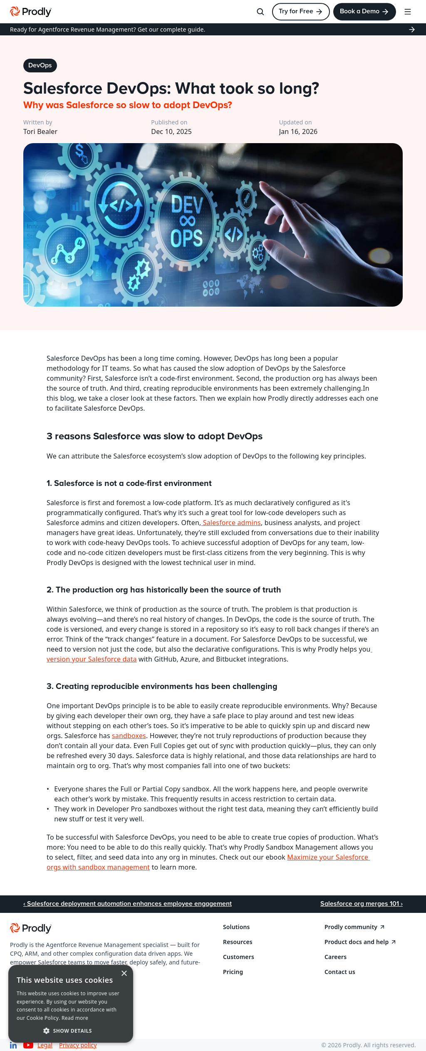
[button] (71, 1030)
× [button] (124, 974)
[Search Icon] (260, 11)
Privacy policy (78, 1045)
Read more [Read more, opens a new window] (75, 1017)
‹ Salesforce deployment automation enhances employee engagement (127, 904)
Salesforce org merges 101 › (361, 904)
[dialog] (70, 1004)
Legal (44, 1045)
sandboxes (129, 735)
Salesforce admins (230, 522)
